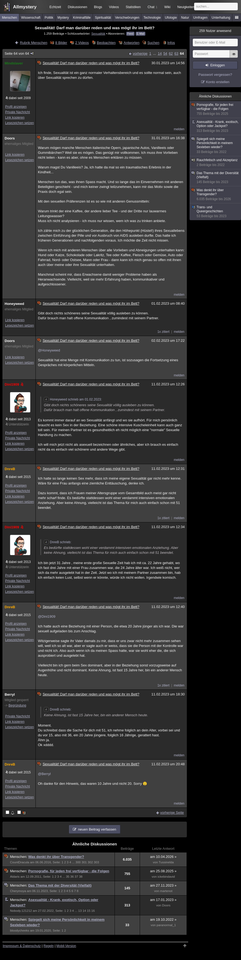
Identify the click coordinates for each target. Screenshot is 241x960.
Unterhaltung (221, 17)
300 (78, 862)
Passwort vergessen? (215, 75)
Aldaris (14, 876)
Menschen (9, 17)
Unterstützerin (19, 424)
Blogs (98, 7)
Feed (130, 33)
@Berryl (44, 774)
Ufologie (171, 17)
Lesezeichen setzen (19, 123)
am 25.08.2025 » (163, 871)
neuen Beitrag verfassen (97, 829)
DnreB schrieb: (57, 542)
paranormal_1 (166, 925)
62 (171, 53)
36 (72, 876)
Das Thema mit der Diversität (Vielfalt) (60, 885)
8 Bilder (61, 43)
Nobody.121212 (21, 910)
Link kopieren (14, 117)
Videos (114, 7)
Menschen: (19, 857)
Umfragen (200, 17)
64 (182, 53)
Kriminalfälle (82, 17)
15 (88, 910)
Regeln (49, 946)
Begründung (17, 705)
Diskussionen (77, 7)
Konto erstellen (218, 82)
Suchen (153, 43)
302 (90, 862)
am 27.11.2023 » (163, 885)
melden (179, 129)
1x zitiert (163, 332)
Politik (49, 17)
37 (76, 876)
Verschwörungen (127, 17)
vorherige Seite (172, 813)
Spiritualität (103, 17)
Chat (152, 7)
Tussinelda (166, 862)
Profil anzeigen (16, 107)
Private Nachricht (17, 112)
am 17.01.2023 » (163, 900)
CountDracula (19, 862)
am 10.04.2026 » (163, 857)
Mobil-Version (66, 946)
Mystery (63, 17)
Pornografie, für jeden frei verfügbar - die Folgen (68, 871)
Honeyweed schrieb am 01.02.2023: (73, 399)
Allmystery (25, 6)
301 (84, 862)
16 (93, 910)
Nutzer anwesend (215, 31)
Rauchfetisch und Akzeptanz (215, 162)
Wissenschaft (30, 17)
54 (165, 53)
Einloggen (217, 65)
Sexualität (98, 33)
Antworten (131, 43)
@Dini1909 (47, 616)
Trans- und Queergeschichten (215, 211)
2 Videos (82, 43)
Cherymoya (18, 891)
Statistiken (133, 7)
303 (96, 862)
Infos (171, 43)
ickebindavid (166, 876)
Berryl (10, 694)
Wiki (167, 7)
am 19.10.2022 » (163, 919)
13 (80, 910)
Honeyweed (14, 304)
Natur (185, 17)
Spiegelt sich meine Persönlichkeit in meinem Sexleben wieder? (215, 145)
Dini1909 (14, 384)
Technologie (152, 17)
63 (176, 53)
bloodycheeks (19, 930)
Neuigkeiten (185, 7)
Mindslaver (14, 63)
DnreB (10, 469)
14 (160, 53)
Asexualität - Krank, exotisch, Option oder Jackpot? (215, 126)
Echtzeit (55, 7)
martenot (166, 891)
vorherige (140, 53)
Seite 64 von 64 (19, 53)
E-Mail (140, 33)
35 (67, 876)
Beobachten (106, 43)
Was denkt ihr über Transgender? (56, 857)
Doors (10, 138)
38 (81, 876)
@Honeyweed (49, 350)
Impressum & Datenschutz (22, 946)
